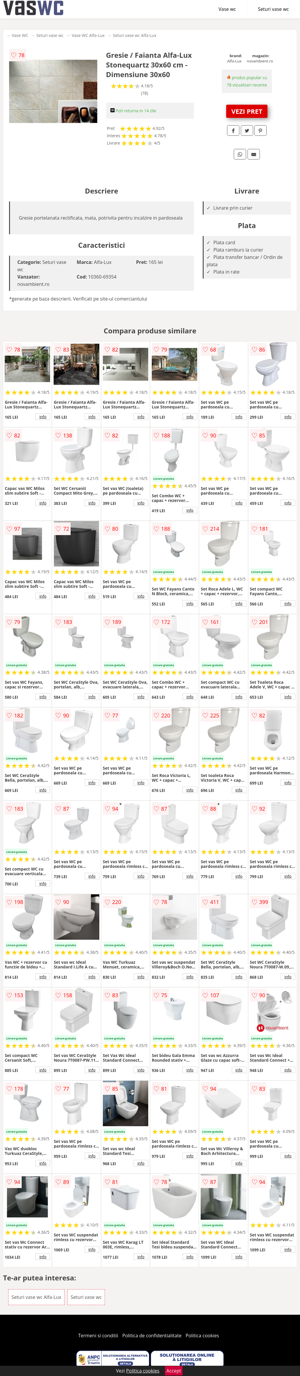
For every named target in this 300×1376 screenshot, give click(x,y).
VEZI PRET (246, 111)
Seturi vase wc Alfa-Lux (134, 35)
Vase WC (20, 35)
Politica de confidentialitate (152, 1335)
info (42, 416)
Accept (173, 1370)
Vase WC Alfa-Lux (88, 35)
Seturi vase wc (273, 9)
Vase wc (227, 9)
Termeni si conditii (98, 1335)
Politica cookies (202, 1335)
